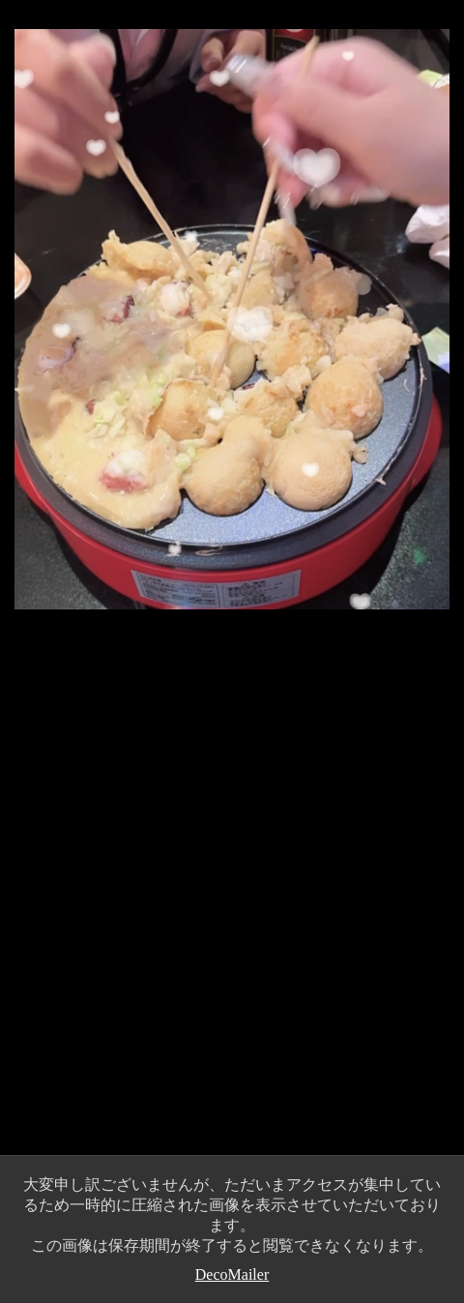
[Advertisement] (232, 903)
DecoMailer (232, 1274)
